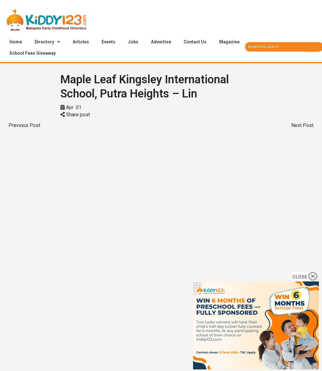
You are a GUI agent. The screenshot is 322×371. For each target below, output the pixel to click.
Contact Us (195, 41)
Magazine (229, 41)
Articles (81, 41)
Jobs (133, 41)
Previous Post (24, 125)
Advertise (161, 41)
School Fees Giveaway (32, 53)
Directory (47, 41)
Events (108, 41)
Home (15, 41)
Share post (75, 115)
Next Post (302, 125)
